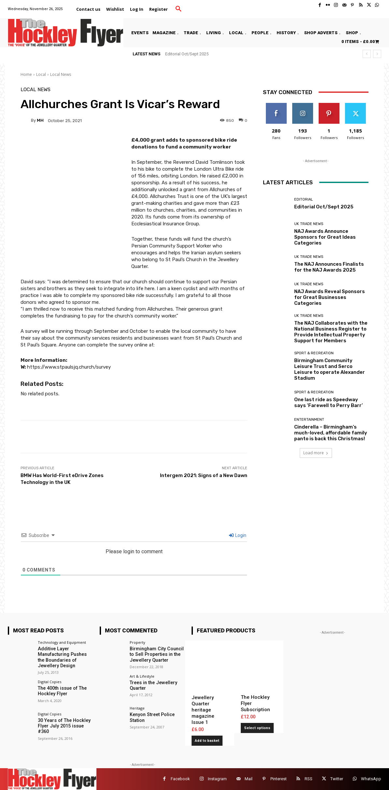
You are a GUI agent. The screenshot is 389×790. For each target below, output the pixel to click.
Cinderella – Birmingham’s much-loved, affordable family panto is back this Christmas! (330, 433)
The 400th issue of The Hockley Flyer (61, 690)
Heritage (137, 708)
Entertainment (309, 419)
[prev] (367, 54)
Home (26, 74)
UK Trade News (308, 224)
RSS (308, 778)
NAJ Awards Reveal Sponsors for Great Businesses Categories (329, 297)
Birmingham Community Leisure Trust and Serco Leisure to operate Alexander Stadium (329, 369)
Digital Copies (49, 681)
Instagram (217, 778)
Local (41, 74)
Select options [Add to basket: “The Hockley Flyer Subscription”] (257, 728)
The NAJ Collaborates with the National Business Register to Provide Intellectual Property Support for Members (330, 332)
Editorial (303, 199)
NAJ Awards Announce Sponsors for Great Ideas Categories (325, 237)
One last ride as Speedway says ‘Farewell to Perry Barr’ (328, 402)
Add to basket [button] (207, 741)
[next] (377, 54)
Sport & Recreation (314, 353)
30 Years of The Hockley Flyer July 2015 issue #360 (63, 725)
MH (40, 120)
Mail (248, 778)
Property (137, 642)
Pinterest (278, 778)
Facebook (180, 778)
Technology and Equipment (62, 642)
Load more (315, 453)
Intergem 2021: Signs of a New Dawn (203, 475)
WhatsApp (371, 778)
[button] (178, 9)
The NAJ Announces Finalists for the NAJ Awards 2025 (329, 267)
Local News (60, 74)
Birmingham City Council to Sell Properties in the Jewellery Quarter (156, 654)
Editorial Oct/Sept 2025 (187, 53)
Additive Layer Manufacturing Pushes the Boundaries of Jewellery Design (62, 657)
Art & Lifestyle (142, 675)
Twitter (336, 778)
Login (237, 535)
